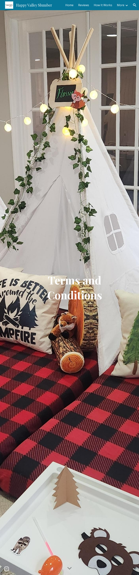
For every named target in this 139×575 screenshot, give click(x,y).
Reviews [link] (83, 5)
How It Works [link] (103, 5)
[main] (74, 292)
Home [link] (69, 5)
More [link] (120, 5)
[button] (134, 5)
